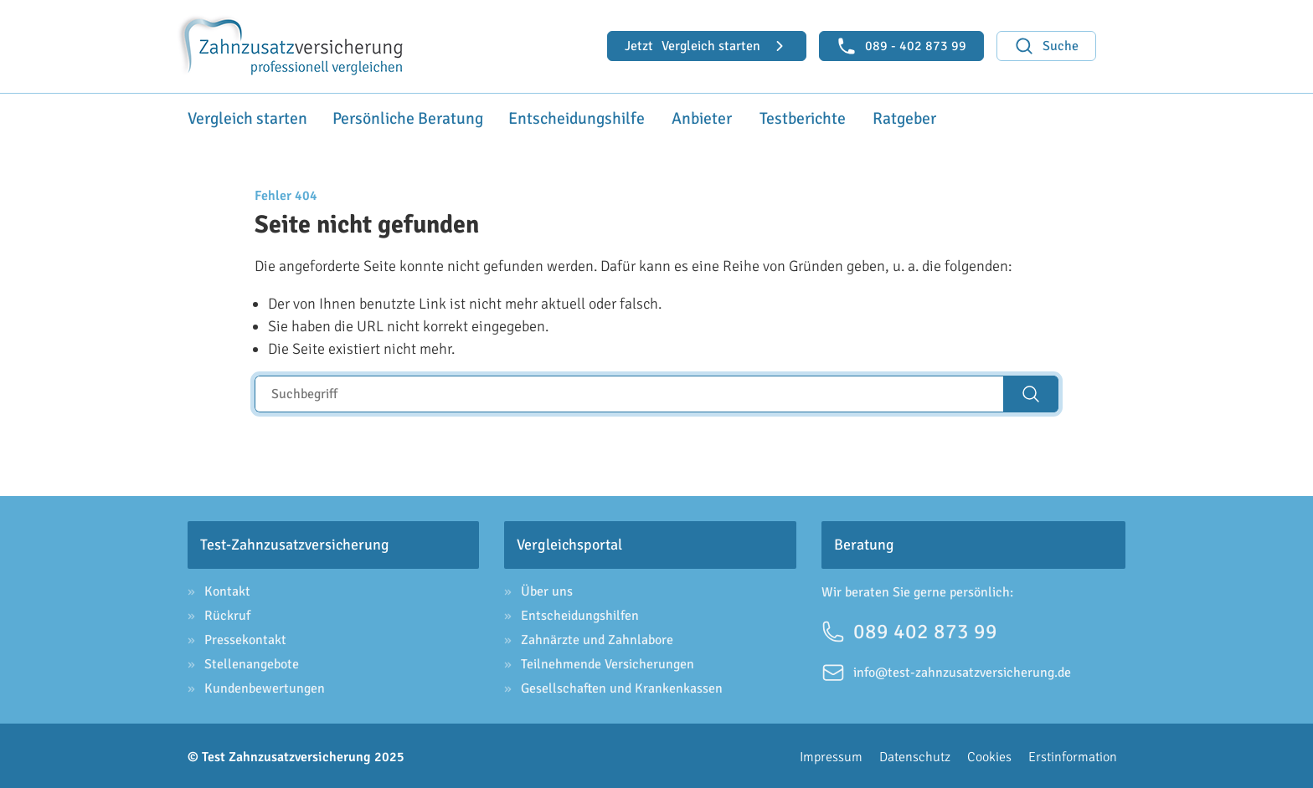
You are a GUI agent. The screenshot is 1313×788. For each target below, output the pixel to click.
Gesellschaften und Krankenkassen (622, 686)
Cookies (989, 754)
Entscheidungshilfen (580, 613)
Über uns (547, 589)
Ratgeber (899, 117)
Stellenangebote (251, 661)
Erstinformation (1072, 754)
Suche (1046, 46)
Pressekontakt (245, 637)
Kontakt (227, 589)
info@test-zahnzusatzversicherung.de (946, 670)
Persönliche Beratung (391, 117)
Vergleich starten (707, 46)
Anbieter (680, 117)
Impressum (831, 754)
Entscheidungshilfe (548, 117)
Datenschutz (914, 754)
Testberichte (788, 117)
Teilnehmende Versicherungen (607, 661)
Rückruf (227, 613)
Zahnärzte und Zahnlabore (597, 637)
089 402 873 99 (909, 629)
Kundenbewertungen (264, 686)
